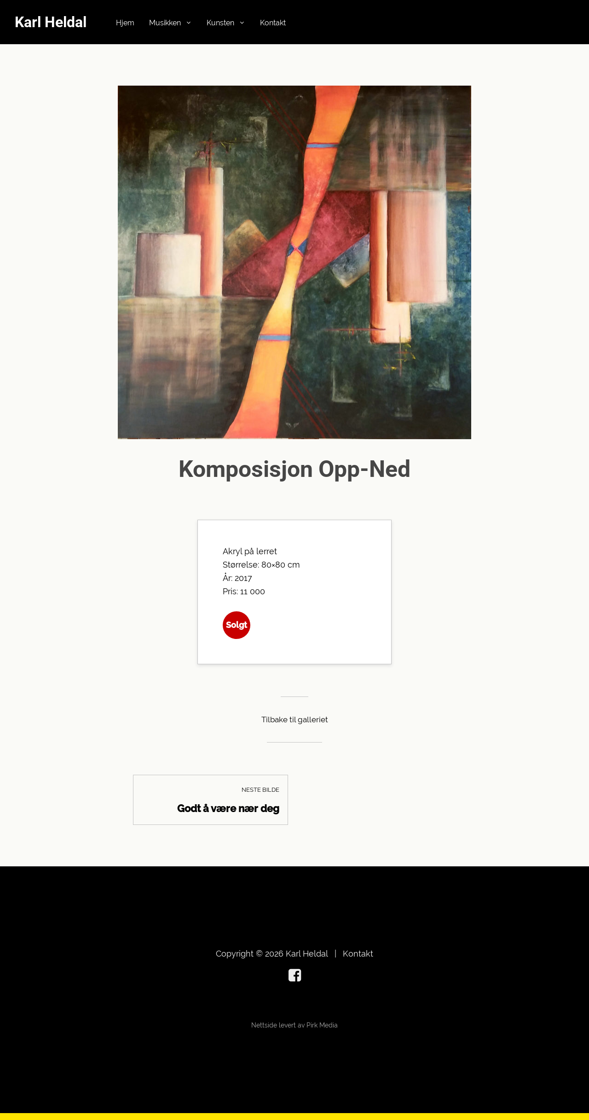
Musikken (165, 22)
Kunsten (220, 22)
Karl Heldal (51, 22)
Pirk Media (322, 1025)
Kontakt (273, 22)
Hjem (125, 22)
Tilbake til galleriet (294, 719)
